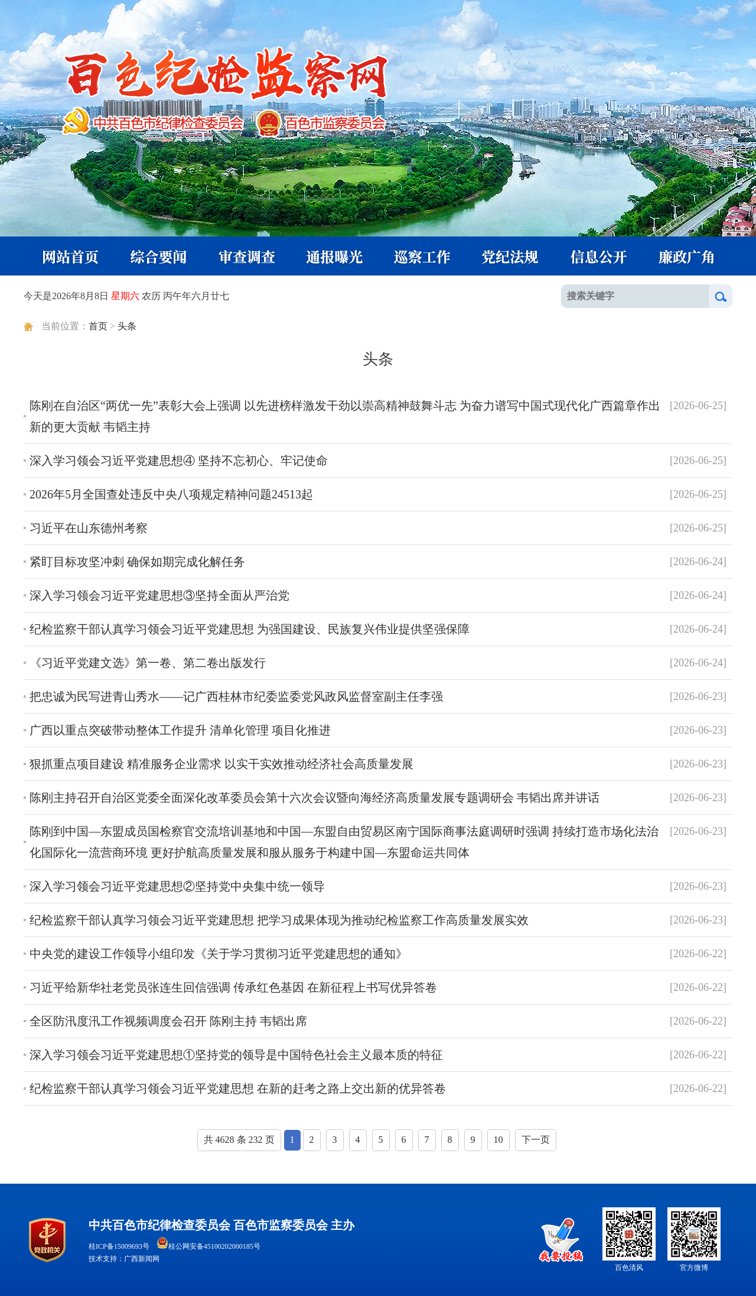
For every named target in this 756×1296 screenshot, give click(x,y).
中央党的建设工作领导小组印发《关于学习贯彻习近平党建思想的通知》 (219, 953)
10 (498, 1140)
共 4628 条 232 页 (239, 1140)
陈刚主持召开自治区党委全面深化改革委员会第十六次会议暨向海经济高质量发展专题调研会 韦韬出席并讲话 (314, 797)
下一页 (536, 1140)
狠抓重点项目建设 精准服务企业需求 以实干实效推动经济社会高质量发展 (221, 763)
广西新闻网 (141, 1259)
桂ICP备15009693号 (119, 1246)
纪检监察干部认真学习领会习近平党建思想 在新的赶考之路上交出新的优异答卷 (238, 1088)
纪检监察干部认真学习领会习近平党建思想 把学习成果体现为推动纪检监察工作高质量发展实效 (279, 919)
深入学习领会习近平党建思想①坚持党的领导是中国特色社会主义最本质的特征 (236, 1054)
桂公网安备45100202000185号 (208, 1246)
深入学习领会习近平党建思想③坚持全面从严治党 (159, 595)
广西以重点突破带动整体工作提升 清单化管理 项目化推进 (180, 730)
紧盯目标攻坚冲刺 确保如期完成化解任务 (137, 561)
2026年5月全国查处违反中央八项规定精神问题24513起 (171, 494)
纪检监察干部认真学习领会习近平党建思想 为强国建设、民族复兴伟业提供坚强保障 (250, 629)
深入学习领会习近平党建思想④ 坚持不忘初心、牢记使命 (179, 460)
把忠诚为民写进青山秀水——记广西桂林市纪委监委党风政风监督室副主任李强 (236, 696)
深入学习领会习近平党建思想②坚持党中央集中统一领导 (177, 886)
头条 (127, 326)
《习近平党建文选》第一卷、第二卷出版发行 (148, 662)
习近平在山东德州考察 (89, 527)
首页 (98, 326)
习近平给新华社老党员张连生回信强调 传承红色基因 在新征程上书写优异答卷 (233, 987)
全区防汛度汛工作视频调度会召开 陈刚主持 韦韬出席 (168, 1021)
